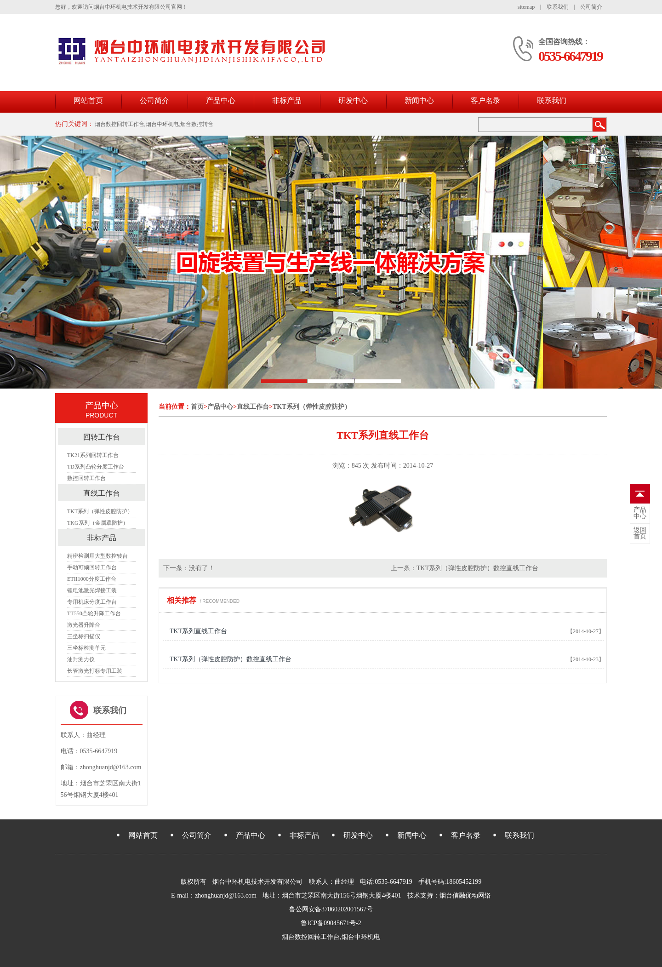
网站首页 (88, 100)
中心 (640, 513)
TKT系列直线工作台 (198, 631)
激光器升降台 (83, 625)
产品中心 (220, 100)
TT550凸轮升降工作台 (94, 613)
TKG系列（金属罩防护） (97, 523)
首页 (197, 406)
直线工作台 (253, 406)
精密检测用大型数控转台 (97, 556)
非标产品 (287, 100)
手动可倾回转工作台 (92, 567)
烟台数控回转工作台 (311, 936)
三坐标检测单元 (86, 648)
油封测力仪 (81, 659)
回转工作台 (101, 437)
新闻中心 (419, 100)
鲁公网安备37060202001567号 (331, 909)
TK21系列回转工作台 (93, 455)
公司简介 (591, 7)
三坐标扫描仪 (83, 636)
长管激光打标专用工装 (94, 671)
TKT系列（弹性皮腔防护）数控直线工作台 (477, 568)
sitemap (526, 7)
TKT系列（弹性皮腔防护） (312, 406)
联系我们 (558, 7)
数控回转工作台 (86, 478)
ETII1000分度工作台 (91, 579)
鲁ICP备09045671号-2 (331, 923)
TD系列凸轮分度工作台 (95, 466)
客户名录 (485, 100)
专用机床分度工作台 (92, 602)
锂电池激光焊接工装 (92, 590)
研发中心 (353, 100)
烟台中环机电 (361, 936)
